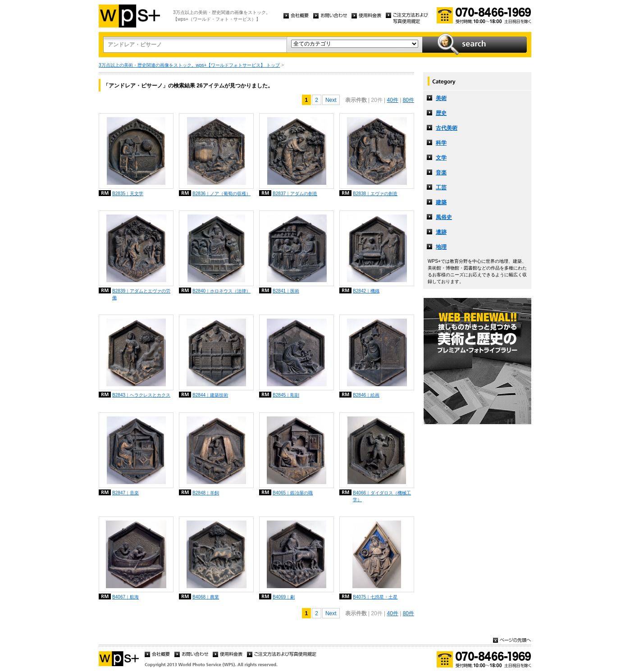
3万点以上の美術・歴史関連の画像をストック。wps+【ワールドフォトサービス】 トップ (189, 65)
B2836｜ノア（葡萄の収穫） (221, 193)
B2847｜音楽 (125, 492)
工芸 (441, 187)
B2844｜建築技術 (210, 395)
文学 (441, 158)
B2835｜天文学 (127, 193)
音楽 (441, 172)
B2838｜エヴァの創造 (375, 193)
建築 (441, 202)
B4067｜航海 (125, 596)
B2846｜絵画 (366, 395)
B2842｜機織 (366, 290)
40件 (392, 100)
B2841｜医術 (286, 290)
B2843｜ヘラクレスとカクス (141, 395)
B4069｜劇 (284, 596)
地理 (441, 247)
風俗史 (444, 217)
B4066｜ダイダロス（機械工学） (382, 496)
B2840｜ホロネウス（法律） (221, 290)
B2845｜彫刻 (286, 395)
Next (331, 100)
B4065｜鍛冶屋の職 (293, 492)
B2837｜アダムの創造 (295, 193)
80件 (408, 100)
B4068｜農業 (205, 596)
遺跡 (441, 232)
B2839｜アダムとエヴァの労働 (141, 294)
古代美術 (446, 128)
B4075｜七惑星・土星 (375, 596)
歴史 (441, 113)
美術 (441, 98)
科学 (441, 143)
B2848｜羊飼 (205, 492)
